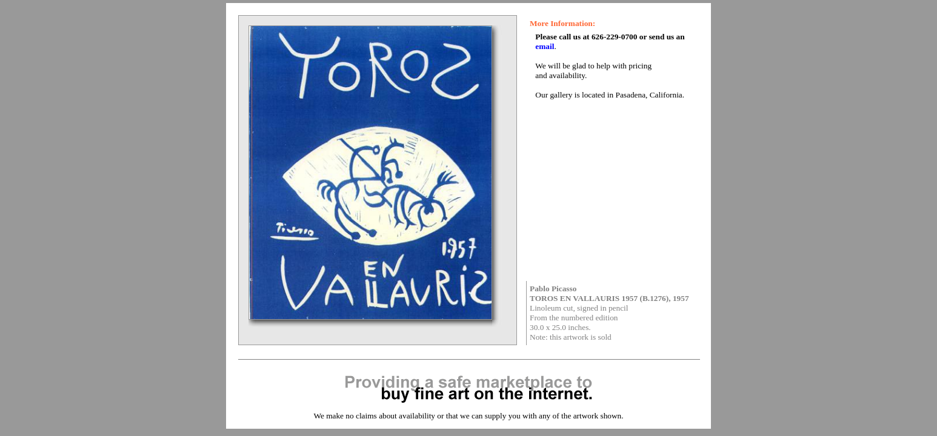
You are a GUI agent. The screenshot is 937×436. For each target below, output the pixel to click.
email (544, 46)
